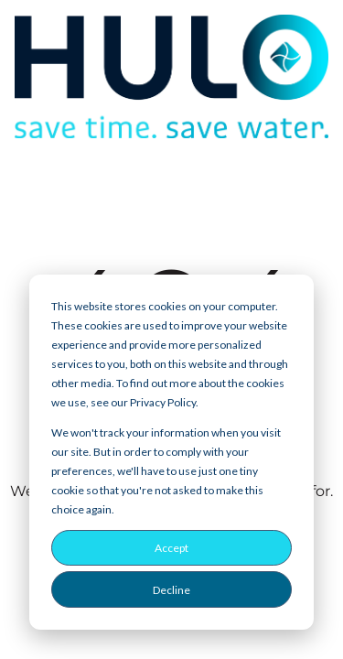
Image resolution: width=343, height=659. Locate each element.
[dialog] (171, 452)
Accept (171, 548)
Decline (171, 590)
